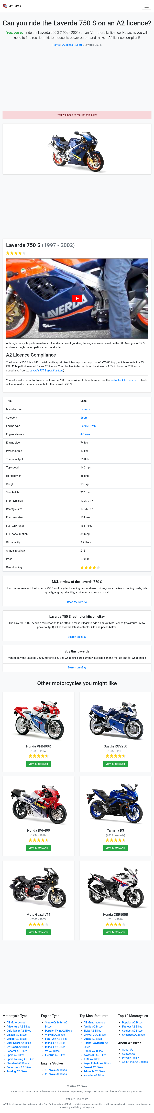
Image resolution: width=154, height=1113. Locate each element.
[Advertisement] (77, 79)
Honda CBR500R (115, 915)
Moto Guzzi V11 (38, 915)
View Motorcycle (39, 763)
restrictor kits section (123, 380)
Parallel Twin (88, 426)
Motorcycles (16, 1022)
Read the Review (77, 602)
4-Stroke (86, 434)
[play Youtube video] (77, 298)
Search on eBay (77, 636)
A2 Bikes (67, 44)
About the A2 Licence (135, 1061)
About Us (127, 1049)
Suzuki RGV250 (115, 746)
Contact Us (129, 1053)
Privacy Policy (130, 1057)
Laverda (85, 409)
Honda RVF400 (38, 830)
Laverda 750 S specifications (46, 370)
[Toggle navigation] (146, 6)
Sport (78, 44)
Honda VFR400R (38, 746)
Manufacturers (94, 1022)
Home (56, 44)
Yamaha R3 (115, 830)
